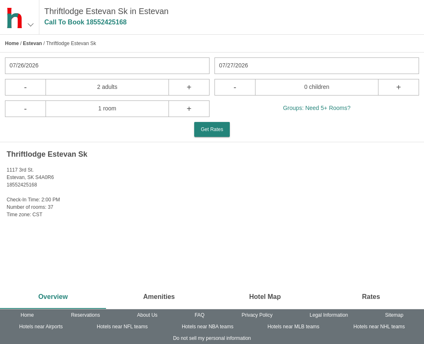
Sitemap (394, 315)
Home (12, 43)
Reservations (85, 315)
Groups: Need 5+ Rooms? (316, 108)
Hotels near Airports (41, 327)
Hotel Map (265, 296)
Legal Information (329, 315)
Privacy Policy (257, 315)
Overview (52, 296)
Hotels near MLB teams (293, 327)
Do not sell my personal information (212, 338)
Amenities (159, 296)
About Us (147, 315)
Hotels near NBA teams (208, 327)
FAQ (200, 315)
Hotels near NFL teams (122, 327)
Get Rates (212, 129)
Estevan (32, 43)
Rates (371, 296)
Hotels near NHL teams (379, 327)
